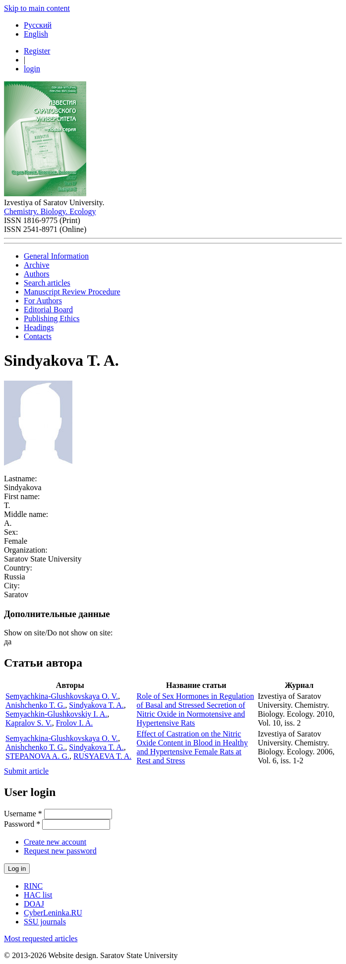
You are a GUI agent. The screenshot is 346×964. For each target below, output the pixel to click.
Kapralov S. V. (28, 723)
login (32, 68)
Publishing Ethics (51, 318)
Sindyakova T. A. (96, 705)
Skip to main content (37, 8)
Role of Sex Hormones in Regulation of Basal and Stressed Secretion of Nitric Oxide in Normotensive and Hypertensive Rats (195, 709)
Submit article (26, 771)
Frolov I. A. (74, 723)
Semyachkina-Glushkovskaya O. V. (61, 696)
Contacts (38, 336)
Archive (37, 265)
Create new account (55, 842)
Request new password (60, 851)
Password (22, 824)
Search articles (47, 283)
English (36, 34)
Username (23, 813)
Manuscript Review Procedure (72, 291)
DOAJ (34, 904)
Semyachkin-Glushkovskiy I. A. (56, 714)
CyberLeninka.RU (53, 912)
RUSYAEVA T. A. (102, 756)
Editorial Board (48, 309)
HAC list (38, 895)
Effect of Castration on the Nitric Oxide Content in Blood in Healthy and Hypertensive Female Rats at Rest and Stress (192, 747)
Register (37, 51)
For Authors (43, 300)
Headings (39, 327)
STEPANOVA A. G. (37, 756)
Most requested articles (40, 938)
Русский (38, 25)
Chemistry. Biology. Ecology (50, 211)
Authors (37, 274)
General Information (56, 256)
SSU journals (45, 921)
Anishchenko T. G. (35, 705)
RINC (33, 886)
